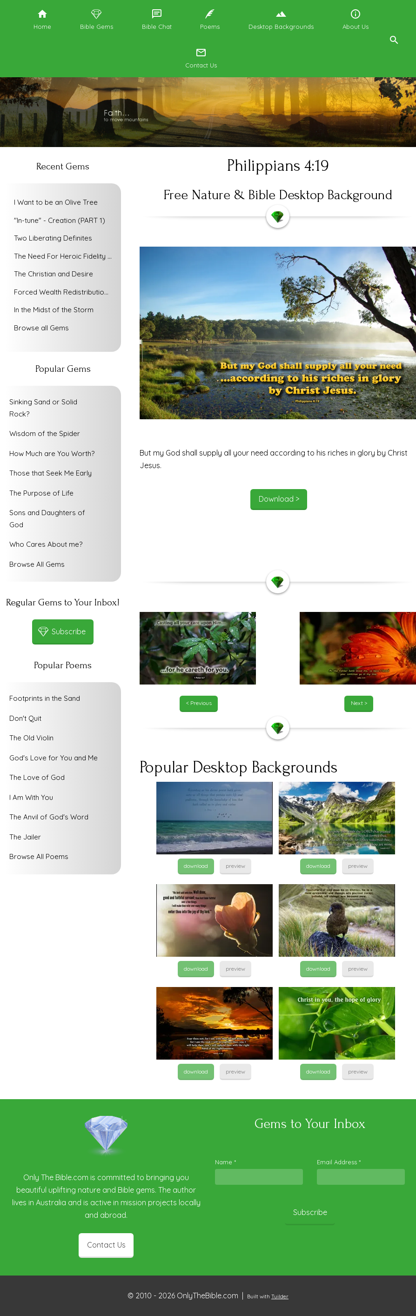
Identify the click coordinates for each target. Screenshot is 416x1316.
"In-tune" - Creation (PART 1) (59, 220)
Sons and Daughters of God (47, 518)
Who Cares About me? (45, 544)
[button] (393, 38)
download (196, 865)
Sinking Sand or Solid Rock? (43, 407)
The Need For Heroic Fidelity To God (65, 256)
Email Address (339, 1162)
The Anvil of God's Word (48, 816)
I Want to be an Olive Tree (56, 202)
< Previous (199, 702)
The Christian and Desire (53, 273)
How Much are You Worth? (51, 453)
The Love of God (37, 777)
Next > (359, 702)
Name (225, 1162)
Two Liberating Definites (53, 238)
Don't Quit (25, 718)
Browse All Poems (38, 856)
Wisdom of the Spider (44, 433)
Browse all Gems (41, 327)
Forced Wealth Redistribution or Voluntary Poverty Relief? (65, 292)
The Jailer (25, 837)
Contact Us (106, 1244)
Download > (279, 499)
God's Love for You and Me (53, 757)
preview (235, 865)
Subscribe (310, 1212)
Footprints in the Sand (44, 698)
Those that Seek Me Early (50, 473)
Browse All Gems (37, 564)
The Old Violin (31, 737)
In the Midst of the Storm (54, 309)
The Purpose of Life (41, 493)
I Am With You (31, 797)
